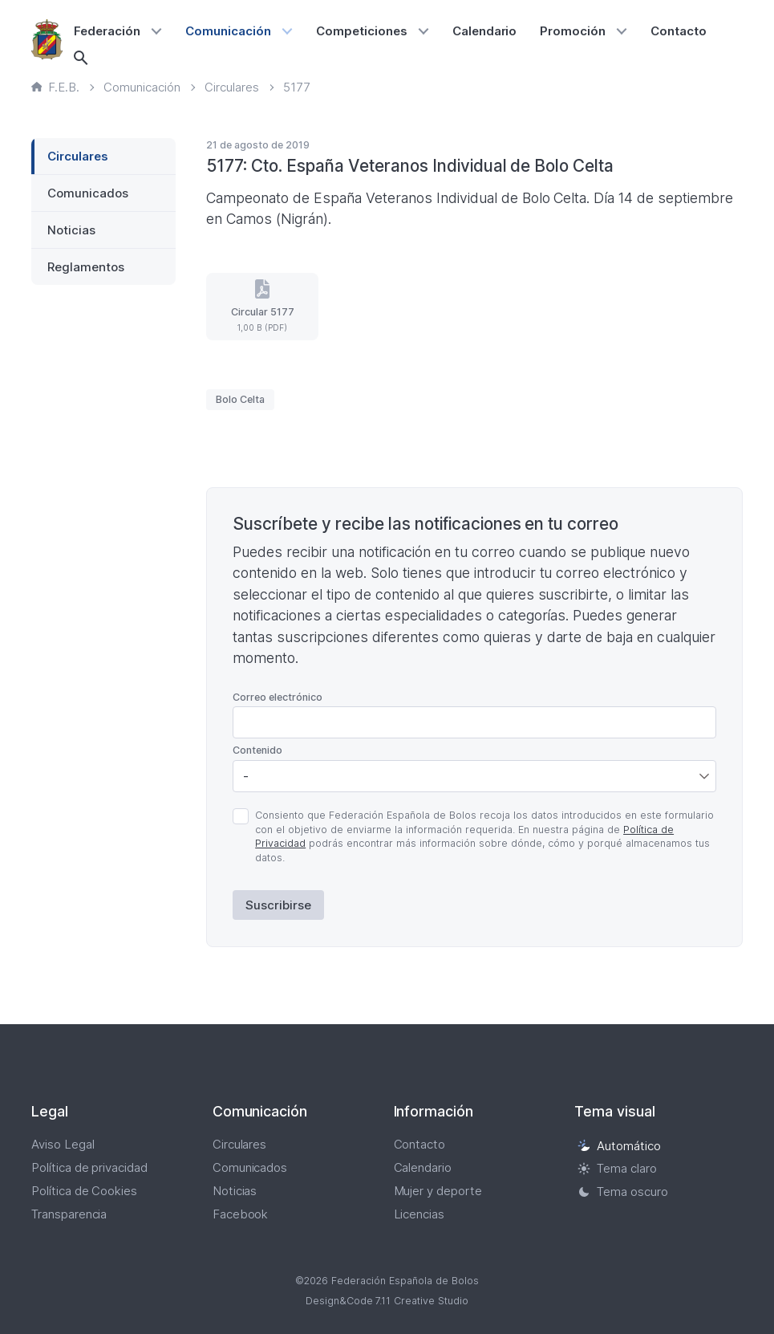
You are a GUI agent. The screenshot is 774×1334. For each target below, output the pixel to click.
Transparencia (69, 1214)
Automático (619, 1146)
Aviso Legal (63, 1144)
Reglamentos (85, 267)
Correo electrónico (277, 697)
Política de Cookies (84, 1190)
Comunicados (87, 193)
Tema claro (617, 1168)
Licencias (419, 1214)
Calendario (484, 31)
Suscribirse (278, 905)
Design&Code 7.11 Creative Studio (387, 1301)
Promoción (573, 31)
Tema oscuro (622, 1191)
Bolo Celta (240, 399)
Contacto (678, 31)
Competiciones (361, 31)
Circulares (77, 156)
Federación (107, 31)
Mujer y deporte (438, 1190)
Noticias (71, 230)
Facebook (241, 1214)
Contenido (257, 750)
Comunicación (228, 31)
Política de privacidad (89, 1167)
